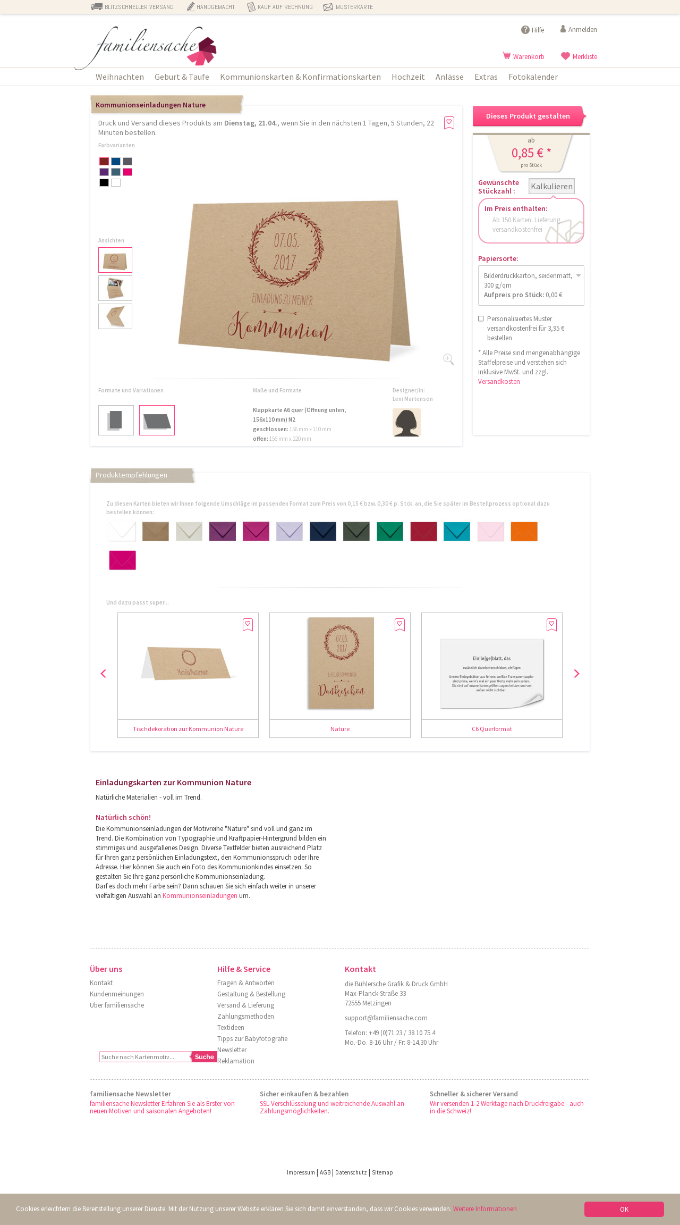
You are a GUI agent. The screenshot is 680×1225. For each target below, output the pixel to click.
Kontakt (101, 982)
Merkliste (585, 56)
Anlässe (450, 76)
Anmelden (582, 29)
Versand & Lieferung (245, 1005)
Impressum (301, 1172)
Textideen (230, 1027)
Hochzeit (408, 76)
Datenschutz (351, 1172)
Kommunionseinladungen (200, 895)
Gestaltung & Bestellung (251, 994)
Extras (486, 76)
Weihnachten (120, 76)
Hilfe (538, 30)
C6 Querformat (492, 729)
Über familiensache (117, 1005)
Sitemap (382, 1172)
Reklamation (235, 1060)
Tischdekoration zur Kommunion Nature (188, 729)
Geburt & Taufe (182, 76)
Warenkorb (529, 56)
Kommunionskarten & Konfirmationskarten (300, 76)
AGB (325, 1172)
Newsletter (231, 1049)
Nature (340, 729)
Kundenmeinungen (117, 994)
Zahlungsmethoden (245, 1016)
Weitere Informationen (485, 1208)
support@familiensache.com (386, 1017)
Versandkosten (499, 381)
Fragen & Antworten (246, 982)
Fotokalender (533, 76)
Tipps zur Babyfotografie (252, 1038)
